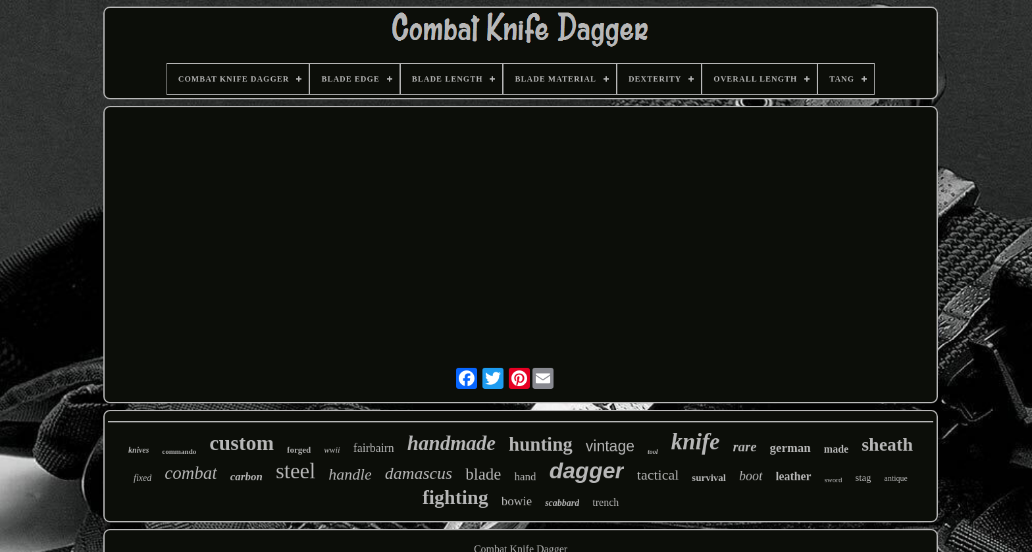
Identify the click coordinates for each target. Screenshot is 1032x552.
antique (896, 478)
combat (191, 473)
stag (863, 477)
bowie (517, 501)
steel (295, 471)
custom (241, 443)
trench (605, 502)
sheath (887, 444)
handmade (451, 443)
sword (833, 480)
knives (138, 450)
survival (709, 477)
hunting (541, 444)
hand (525, 476)
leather (794, 476)
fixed (142, 478)
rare (744, 447)
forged (299, 450)
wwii (332, 450)
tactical (658, 474)
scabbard (562, 503)
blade (483, 474)
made (836, 449)
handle (349, 474)
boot (751, 475)
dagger (586, 470)
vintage (610, 446)
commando (179, 451)
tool (653, 451)
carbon (246, 476)
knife (695, 442)
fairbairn (373, 448)
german (790, 448)
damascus (419, 473)
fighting (455, 497)
